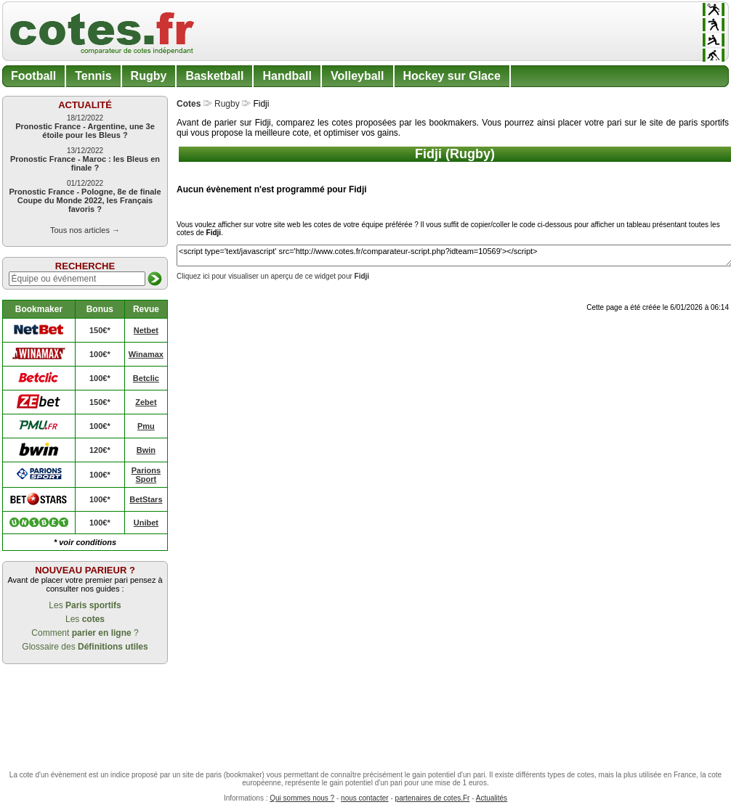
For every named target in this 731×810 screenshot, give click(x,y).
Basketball (214, 76)
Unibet (146, 522)
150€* (99, 330)
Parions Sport (146, 474)
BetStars (145, 499)
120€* (99, 450)
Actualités (491, 798)
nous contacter (365, 798)
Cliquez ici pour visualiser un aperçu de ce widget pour (273, 276)
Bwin (146, 450)
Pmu (146, 426)
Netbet (146, 330)
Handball (287, 76)
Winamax (146, 354)
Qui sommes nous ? (302, 798)
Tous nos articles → (85, 230)
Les (85, 605)
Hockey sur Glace (452, 76)
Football (33, 76)
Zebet (145, 402)
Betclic (146, 378)
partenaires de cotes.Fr (432, 798)
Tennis (93, 76)
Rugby (149, 76)
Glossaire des (85, 647)
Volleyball (357, 76)
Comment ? (84, 633)
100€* (99, 354)
